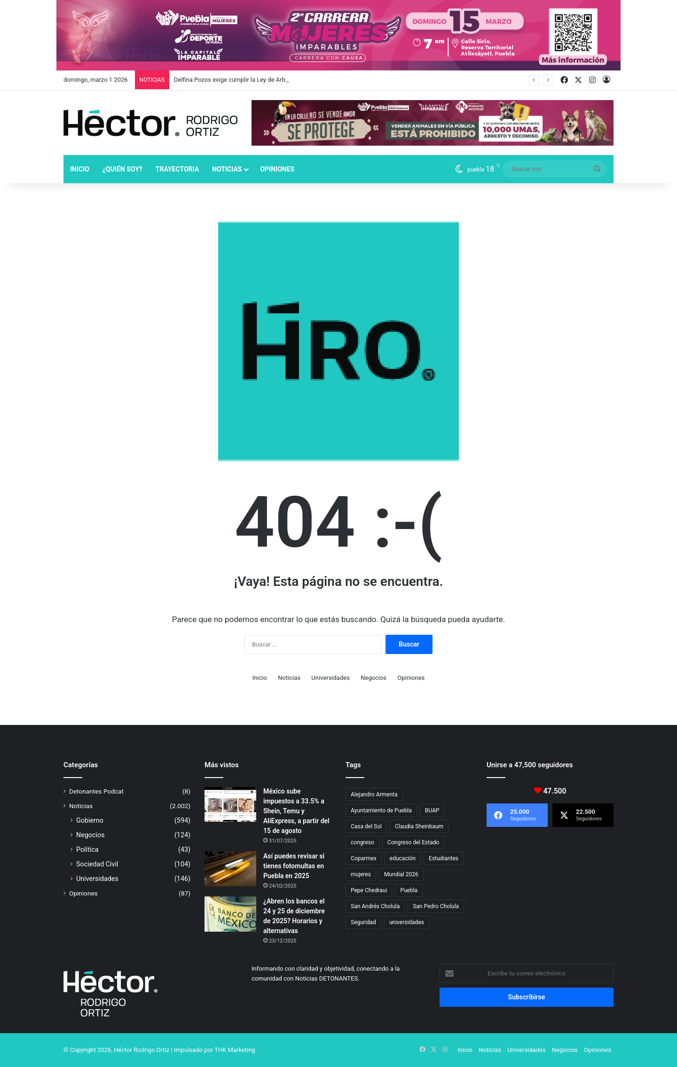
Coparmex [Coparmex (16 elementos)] (364, 858)
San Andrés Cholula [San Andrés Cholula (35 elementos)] (375, 906)
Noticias (227, 169)
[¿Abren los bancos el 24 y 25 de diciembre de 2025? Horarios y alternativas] (230, 914)
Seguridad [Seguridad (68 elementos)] (363, 922)
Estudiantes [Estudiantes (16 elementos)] (443, 858)
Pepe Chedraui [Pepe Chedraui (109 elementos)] (369, 890)
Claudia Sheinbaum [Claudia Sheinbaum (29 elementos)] (419, 826)
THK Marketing (234, 1049)
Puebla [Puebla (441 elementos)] (408, 890)
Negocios (373, 677)
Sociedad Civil (97, 864)
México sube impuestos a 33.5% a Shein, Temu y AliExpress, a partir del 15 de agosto (296, 810)
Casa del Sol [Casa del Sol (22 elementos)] (366, 826)
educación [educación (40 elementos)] (403, 858)
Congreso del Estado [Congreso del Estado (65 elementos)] (413, 842)
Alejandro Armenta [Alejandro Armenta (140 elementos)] (374, 794)
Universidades (330, 677)
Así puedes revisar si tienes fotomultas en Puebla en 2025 (293, 866)
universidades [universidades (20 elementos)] (406, 922)
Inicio (79, 169)
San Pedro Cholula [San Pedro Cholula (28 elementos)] (436, 906)
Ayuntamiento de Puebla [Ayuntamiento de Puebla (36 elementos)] (381, 810)
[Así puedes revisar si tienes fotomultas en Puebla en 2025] (230, 869)
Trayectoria (177, 169)
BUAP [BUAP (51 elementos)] (432, 810)
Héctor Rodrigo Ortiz (141, 1049)
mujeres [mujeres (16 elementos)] (361, 874)
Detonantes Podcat (96, 791)
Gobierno (89, 820)
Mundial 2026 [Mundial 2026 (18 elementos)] (401, 874)
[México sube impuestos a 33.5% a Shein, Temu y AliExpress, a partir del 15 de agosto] (230, 804)
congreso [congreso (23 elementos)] (362, 842)
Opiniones (277, 169)
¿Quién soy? (122, 169)
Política (87, 849)
